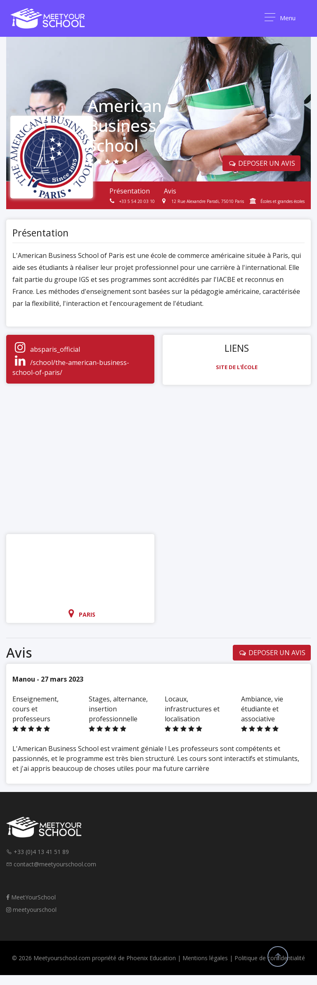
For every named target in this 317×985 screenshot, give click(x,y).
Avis (170, 191)
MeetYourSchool (31, 897)
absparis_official (55, 349)
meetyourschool (31, 909)
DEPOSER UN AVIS (261, 163)
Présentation (129, 191)
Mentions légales (205, 958)
